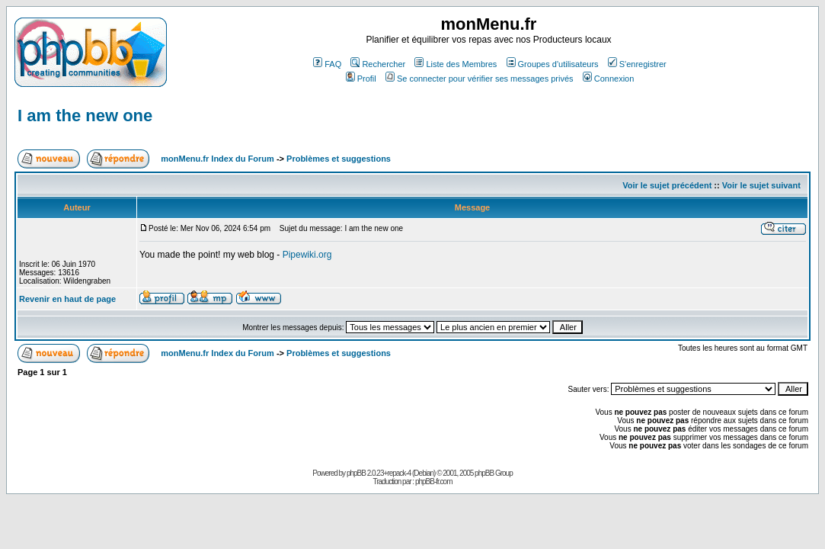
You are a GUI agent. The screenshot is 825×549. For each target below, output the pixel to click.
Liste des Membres (455, 64)
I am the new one (85, 115)
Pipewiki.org (307, 254)
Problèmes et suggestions (338, 158)
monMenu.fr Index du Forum (217, 158)
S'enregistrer (637, 64)
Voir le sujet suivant (761, 185)
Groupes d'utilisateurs (553, 64)
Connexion (609, 78)
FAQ (327, 64)
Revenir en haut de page (67, 298)
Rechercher (377, 64)
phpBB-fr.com (433, 481)
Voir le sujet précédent (666, 185)
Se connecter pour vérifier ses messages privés (479, 78)
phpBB (356, 473)
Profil (361, 78)
